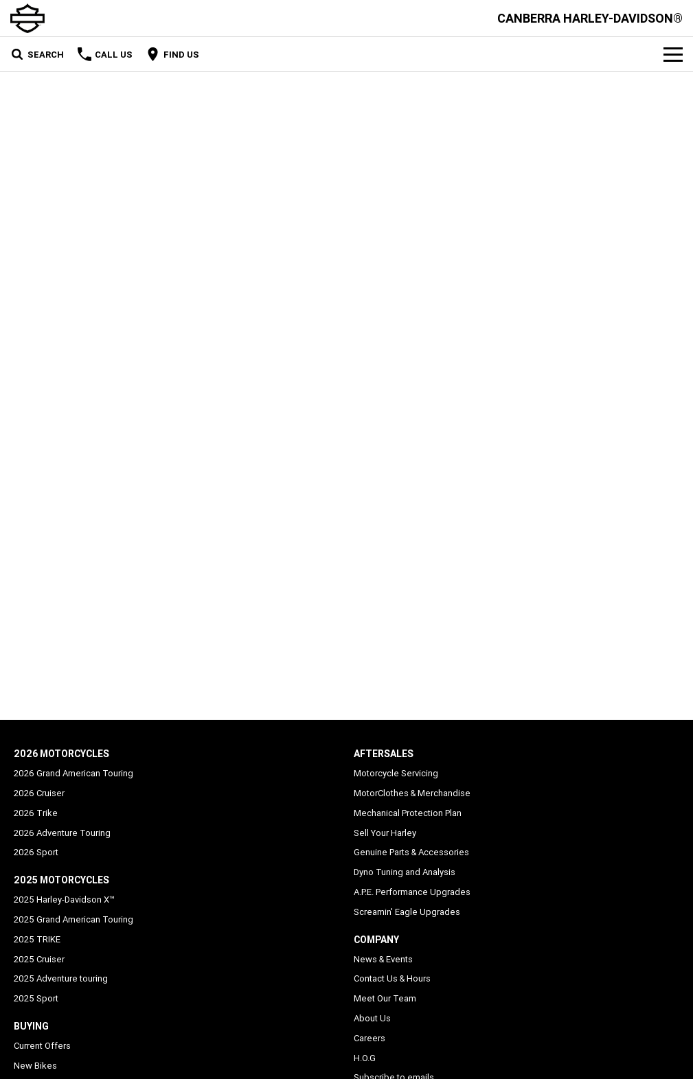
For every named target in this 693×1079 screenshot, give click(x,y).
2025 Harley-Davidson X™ (64, 899)
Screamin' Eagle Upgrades (407, 912)
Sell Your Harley (385, 833)
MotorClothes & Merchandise (412, 793)
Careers (369, 1038)
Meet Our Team (385, 998)
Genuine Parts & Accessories (411, 852)
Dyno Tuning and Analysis (404, 872)
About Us (372, 1018)
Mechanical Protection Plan (408, 813)
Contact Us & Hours (392, 978)
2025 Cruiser (39, 959)
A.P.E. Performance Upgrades (412, 892)
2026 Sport (36, 852)
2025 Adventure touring (61, 978)
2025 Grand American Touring (73, 919)
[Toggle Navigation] (673, 54)
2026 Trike (36, 813)
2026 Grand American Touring (73, 773)
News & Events (383, 959)
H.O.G (365, 1058)
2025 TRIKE (37, 939)
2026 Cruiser (39, 793)
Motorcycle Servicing (396, 773)
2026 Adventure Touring (62, 833)
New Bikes (35, 1065)
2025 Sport (36, 998)
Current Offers (42, 1046)
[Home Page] (27, 18)
